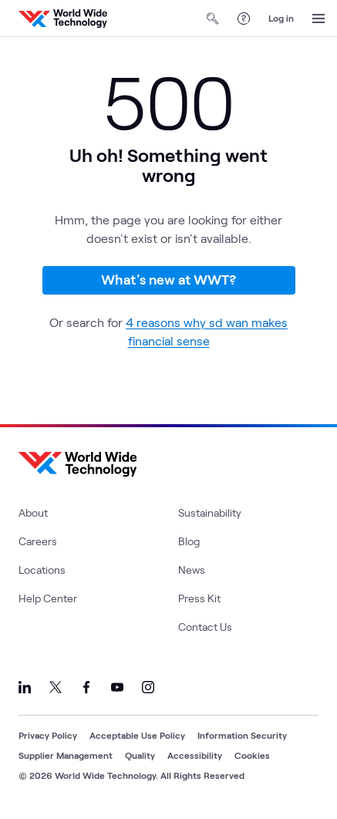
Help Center (48, 598)
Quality (140, 755)
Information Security (242, 735)
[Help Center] (244, 18)
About (33, 512)
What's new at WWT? (168, 279)
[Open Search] (213, 18)
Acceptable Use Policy (137, 735)
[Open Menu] (318, 18)
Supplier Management (66, 755)
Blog (189, 541)
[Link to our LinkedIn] (25, 687)
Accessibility (194, 755)
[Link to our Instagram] (148, 687)
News (191, 569)
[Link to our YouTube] (117, 687)
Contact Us (205, 626)
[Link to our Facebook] (86, 687)
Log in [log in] (281, 17)
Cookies (252, 755)
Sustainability (209, 512)
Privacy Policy (48, 735)
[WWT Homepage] (63, 18)
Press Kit (199, 598)
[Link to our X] (55, 687)
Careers (38, 541)
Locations (42, 569)
